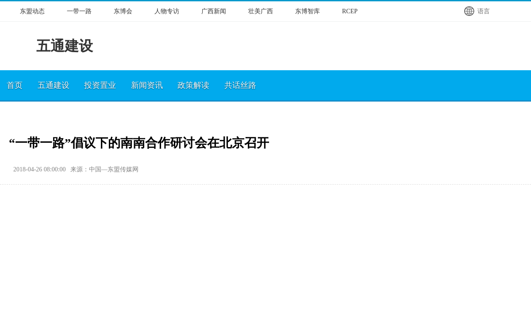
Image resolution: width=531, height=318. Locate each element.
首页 (15, 85)
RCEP (350, 11)
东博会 (123, 11)
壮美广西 (260, 11)
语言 (476, 11)
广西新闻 (213, 11)
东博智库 (307, 11)
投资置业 (100, 85)
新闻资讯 (147, 85)
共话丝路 (240, 85)
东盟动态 (32, 11)
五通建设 (53, 85)
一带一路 (79, 11)
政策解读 (193, 85)
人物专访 (166, 11)
